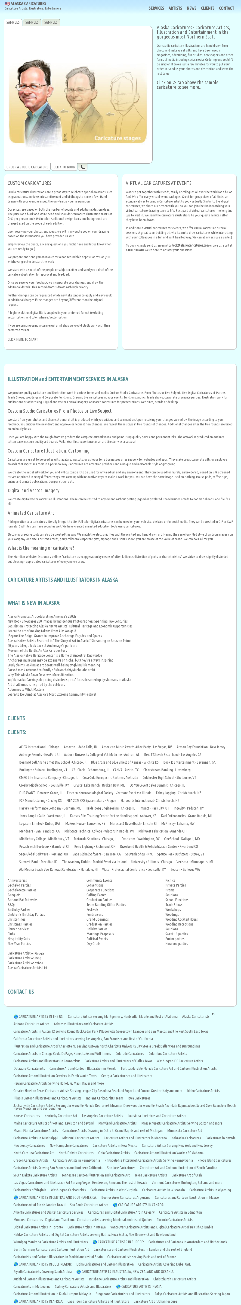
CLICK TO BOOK (64, 167)
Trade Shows (173, 905)
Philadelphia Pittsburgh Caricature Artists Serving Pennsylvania (149, 1160)
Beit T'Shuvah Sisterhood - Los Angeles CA (172, 754)
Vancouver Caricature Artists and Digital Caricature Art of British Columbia (161, 1227)
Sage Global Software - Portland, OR (43, 854)
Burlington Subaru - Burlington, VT (43, 770)
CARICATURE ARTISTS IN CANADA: (141, 1205)
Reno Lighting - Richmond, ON (94, 846)
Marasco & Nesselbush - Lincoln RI (133, 823)
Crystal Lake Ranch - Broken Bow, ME (99, 785)
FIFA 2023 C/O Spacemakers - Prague (91, 800)
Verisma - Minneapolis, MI (194, 862)
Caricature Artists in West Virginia (114, 1190)
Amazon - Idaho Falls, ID (80, 747)
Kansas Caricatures (26, 1116)
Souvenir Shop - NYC (139, 854)
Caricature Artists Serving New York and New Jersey (177, 1145)
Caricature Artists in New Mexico (115, 1145)
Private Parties (175, 885)
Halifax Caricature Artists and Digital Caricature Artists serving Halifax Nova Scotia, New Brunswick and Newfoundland (94, 1234)
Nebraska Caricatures (186, 1138)
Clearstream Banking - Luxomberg (167, 770)
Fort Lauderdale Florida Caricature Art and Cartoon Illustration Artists (169, 1068)
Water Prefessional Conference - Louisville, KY (134, 869)
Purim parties (175, 939)
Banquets (14, 895)
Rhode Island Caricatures (215, 1160)
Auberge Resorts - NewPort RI (39, 754)
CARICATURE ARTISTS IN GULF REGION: (45, 1264)
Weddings (172, 914)
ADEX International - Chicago (39, 747)
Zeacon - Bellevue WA (185, 869)
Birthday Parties (19, 909)
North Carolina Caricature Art (33, 1153)
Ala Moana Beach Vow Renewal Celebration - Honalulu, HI (58, 869)
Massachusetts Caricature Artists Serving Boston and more (181, 1123)
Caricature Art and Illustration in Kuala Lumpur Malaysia (52, 1294)
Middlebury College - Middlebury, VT (44, 839)
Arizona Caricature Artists (31, 1024)
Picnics (170, 880)
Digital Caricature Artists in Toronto (38, 1227)
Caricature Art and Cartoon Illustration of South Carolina (178, 1168)
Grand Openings (98, 919)
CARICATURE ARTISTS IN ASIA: (141, 1286)
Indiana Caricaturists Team (104, 1098)
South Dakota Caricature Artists (35, 1175)
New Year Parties (19, 944)
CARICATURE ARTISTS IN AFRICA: (41, 1301)
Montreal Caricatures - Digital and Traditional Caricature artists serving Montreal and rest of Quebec (82, 1220)
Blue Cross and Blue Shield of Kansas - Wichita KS (125, 762)
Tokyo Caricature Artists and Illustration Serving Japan (192, 1294)
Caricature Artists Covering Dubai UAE (164, 1264)
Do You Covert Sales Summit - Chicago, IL (157, 785)
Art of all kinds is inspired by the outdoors (36, 684)
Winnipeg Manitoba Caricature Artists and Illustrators (50, 1242)
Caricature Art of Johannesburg (155, 1301)
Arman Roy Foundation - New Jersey (200, 747)
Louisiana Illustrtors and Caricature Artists (157, 1116)
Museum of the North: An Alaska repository (37, 650)
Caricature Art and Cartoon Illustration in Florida (82, 1068)
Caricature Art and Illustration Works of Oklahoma (169, 1153)
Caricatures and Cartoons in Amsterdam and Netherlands (187, 1242)
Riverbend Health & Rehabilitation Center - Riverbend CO (159, 846)
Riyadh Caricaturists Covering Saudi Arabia (42, 1272)
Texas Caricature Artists (150, 1175)
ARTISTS (175, 8)
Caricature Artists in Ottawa (87, 1227)
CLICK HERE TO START (23, 339)
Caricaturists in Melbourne (31, 1286)
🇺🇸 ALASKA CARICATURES (33, 6)
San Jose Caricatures (121, 1168)
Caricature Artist (19, 953)
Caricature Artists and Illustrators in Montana (135, 1138)
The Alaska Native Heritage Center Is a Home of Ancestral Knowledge (55, 655)
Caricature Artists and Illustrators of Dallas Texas (118, 1061)
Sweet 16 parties (176, 934)
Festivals (93, 909)
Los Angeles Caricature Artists (102, 1116)
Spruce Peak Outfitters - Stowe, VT (180, 854)
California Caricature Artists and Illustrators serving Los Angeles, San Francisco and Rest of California (83, 1039)
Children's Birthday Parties (26, 914)
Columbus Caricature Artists (168, 1053)
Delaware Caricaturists (29, 1068)
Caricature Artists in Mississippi (35, 1138)
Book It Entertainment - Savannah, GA (189, 762)
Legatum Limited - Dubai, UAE (40, 823)
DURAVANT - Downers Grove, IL (40, 793)
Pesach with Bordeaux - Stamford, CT (44, 846)
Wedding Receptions (179, 924)
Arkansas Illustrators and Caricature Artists (84, 1024)
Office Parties (116, 905)
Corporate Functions (100, 890)
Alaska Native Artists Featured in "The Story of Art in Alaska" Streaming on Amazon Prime (69, 641)
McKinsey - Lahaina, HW (178, 823)
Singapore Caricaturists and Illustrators (123, 1294)
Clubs (11, 934)
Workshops (173, 909)
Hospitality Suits (19, 939)
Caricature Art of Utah (187, 1175)
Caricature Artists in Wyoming (210, 1190)
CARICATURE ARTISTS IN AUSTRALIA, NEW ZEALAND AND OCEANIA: (128, 1272)
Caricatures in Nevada (220, 1138)
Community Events (99, 880)
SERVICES (156, 8)
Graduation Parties (99, 900)
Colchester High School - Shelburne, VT (169, 777)
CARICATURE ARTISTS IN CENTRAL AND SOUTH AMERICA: (58, 1197)
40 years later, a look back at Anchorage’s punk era (42, 645)
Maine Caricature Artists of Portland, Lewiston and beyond (53, 1123)
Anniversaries (17, 880)
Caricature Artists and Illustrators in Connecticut (46, 1061)
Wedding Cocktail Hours (181, 919)
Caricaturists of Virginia (29, 1190)
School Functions (176, 900)
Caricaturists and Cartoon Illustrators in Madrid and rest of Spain (58, 1257)
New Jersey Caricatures (29, 1145)
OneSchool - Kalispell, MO (182, 839)
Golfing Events (96, 895)
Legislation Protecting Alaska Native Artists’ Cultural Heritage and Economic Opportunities (70, 626)
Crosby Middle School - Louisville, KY (44, 785)
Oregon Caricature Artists (31, 1160)
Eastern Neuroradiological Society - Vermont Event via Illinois (109, 793)
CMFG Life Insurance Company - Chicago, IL (48, 777)
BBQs (11, 905)
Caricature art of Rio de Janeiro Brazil (39, 1205)
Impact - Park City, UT (154, 808)
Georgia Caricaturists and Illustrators (126, 1076)
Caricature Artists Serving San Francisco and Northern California (57, 1168)
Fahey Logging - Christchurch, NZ (178, 793)
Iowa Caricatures (139, 1098)
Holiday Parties (97, 929)
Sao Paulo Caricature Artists (89, 1205)
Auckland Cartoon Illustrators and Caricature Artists (48, 1279)
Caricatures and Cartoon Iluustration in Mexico (187, 1197)
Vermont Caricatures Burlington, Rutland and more (187, 1182)
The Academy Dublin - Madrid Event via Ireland (94, 862)
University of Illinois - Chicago (151, 862)
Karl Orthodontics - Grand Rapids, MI (186, 816)
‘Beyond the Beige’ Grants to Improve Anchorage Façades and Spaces (55, 636)
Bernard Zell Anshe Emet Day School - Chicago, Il (52, 762)
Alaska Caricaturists (196, 1016)
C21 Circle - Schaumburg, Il (90, 770)
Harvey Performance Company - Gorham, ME (50, 808)
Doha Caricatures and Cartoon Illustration (105, 1264)
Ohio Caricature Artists (114, 1153)
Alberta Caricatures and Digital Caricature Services (48, 1212)
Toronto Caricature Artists (175, 1220)
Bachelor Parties (19, 885)
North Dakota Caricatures (76, 1153)
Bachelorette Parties (22, 890)
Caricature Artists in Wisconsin (163, 1190)
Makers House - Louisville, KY (85, 823)
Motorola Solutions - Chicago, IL (95, 839)
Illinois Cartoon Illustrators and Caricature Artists (47, 1098)
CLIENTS (207, 8)
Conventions (95, 885)
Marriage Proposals (100, 934)
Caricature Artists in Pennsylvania (76, 1160)
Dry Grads (93, 944)
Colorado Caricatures (130, 1053)
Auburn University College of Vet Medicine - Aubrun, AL (101, 754)
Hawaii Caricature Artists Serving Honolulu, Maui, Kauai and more (58, 1083)
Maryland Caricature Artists (117, 1123)
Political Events (97, 939)
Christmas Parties (20, 924)
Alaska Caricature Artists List (27, 968)
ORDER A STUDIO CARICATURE (27, 167)
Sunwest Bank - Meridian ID (38, 862)
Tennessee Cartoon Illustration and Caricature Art (96, 1175)
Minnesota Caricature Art (184, 1130)
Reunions (171, 895)
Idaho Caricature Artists (203, 1091)
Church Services (19, 929)
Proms (169, 890)
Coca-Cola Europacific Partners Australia (110, 777)
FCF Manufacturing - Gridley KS (40, 800)
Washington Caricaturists (68, 1190)
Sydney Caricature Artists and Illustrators (83, 1286)
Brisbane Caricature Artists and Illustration (119, 1279)
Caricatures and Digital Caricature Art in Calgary (121, 1212)
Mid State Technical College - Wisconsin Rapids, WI (99, 831)
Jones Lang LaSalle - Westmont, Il (42, 816)
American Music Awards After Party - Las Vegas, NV (137, 747)
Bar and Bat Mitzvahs (22, 900)
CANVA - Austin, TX (126, 770)
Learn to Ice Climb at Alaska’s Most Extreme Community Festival (52, 694)
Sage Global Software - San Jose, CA (97, 854)
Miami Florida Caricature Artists (35, 1130)
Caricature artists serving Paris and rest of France (141, 1257)
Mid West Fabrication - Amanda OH (162, 831)
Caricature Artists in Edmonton (180, 1212)
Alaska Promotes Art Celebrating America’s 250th (42, 616)
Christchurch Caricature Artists (174, 1279)
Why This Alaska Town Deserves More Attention (41, 675)
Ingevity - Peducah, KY (189, 808)
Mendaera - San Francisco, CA (39, 831)
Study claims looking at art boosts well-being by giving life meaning (54, 665)
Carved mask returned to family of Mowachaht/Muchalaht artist (51, 670)
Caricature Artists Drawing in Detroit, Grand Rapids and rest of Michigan (112, 1130)
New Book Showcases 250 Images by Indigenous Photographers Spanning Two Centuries (68, 621)
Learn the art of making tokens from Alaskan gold (42, 631)
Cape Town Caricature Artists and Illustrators (98, 1301)
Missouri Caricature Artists (80, 1138)
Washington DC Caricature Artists (180, 1061)
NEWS (191, 8)
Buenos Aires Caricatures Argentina (125, 1197)
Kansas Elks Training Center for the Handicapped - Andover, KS (113, 816)
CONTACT (226, 8)
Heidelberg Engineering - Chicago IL (110, 808)
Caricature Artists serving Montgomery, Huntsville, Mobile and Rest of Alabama (123, 1016)
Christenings (16, 919)
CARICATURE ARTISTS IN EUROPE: (121, 1242)
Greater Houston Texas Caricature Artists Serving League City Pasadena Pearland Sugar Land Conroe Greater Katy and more (97, 1091)
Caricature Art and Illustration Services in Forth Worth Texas (55, 1076)
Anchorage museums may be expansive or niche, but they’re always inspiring (60, 660)
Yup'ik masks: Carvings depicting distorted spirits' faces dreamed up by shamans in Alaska (69, 680)
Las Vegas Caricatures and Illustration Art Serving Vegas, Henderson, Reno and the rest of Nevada (80, 1182)
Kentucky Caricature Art (60, 1116)
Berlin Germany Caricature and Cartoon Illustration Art (51, 1249)
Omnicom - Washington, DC (141, 839)
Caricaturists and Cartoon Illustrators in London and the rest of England (143, 1249)
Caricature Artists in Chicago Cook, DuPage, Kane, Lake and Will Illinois (62, 1053)
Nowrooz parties (176, 944)
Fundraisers (95, 914)
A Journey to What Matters (26, 689)
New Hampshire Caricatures (69, 1145)
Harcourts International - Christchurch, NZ (150, 800)
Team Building (96, 905)
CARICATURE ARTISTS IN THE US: (41, 1016)
